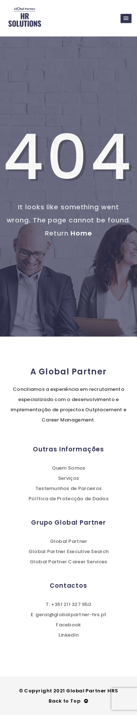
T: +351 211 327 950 (68, 604)
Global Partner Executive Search (68, 551)
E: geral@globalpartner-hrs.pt (69, 614)
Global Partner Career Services (68, 561)
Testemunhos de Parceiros (68, 488)
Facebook (68, 624)
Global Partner (68, 541)
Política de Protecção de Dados (68, 498)
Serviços (68, 478)
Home (81, 233)
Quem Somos (68, 468)
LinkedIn (68, 635)
